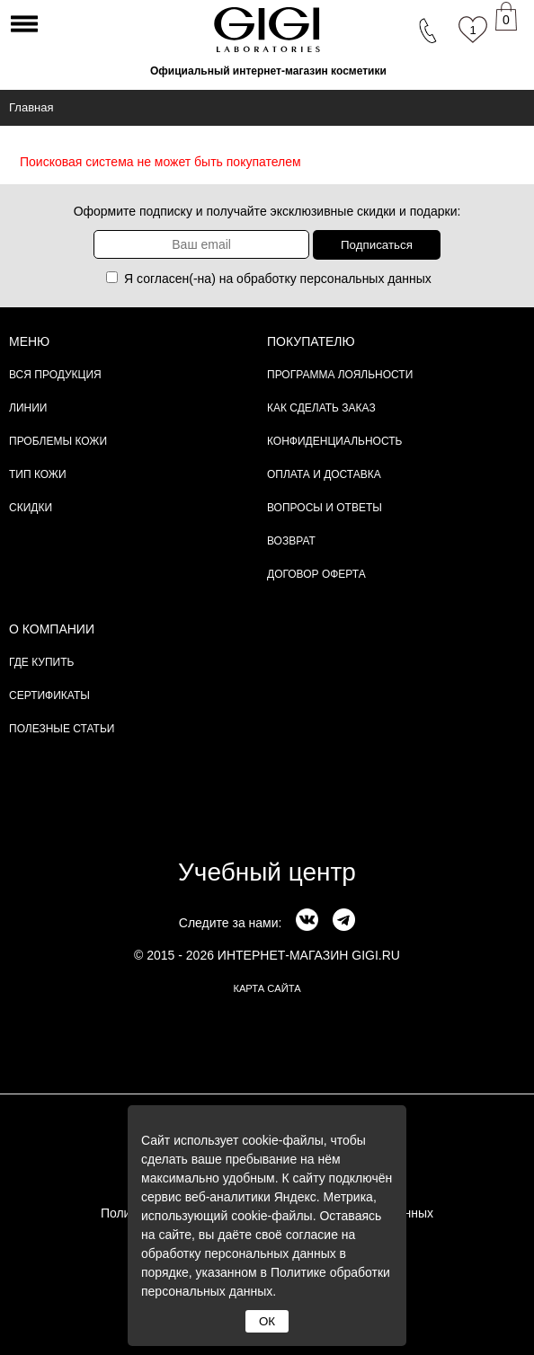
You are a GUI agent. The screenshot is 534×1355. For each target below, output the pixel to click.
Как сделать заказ (321, 408)
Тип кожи (38, 474)
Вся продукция (55, 374)
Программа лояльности (340, 374)
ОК (267, 1321)
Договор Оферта (316, 574)
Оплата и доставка (324, 474)
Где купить (41, 662)
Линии (28, 408)
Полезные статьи (61, 728)
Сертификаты (49, 695)
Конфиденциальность (334, 441)
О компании (51, 629)
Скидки (30, 507)
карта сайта (266, 988)
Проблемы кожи (58, 441)
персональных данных (366, 278)
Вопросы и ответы (324, 507)
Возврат (291, 541)
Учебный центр (267, 872)
